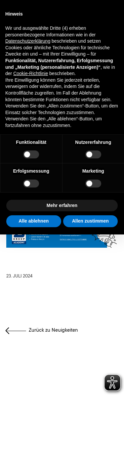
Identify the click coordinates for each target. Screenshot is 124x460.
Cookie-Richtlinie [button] (30, 73)
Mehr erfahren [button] (62, 205)
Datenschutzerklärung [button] (27, 41)
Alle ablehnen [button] (34, 221)
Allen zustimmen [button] (90, 221)
